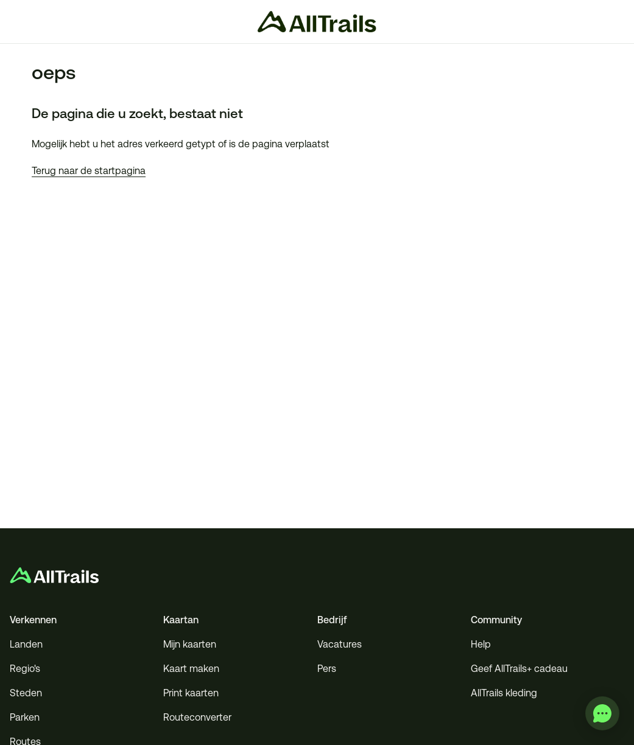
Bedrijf (332, 620)
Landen (26, 644)
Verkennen (33, 620)
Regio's (25, 668)
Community (496, 620)
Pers (326, 668)
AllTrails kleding (504, 693)
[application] (602, 713)
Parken (25, 717)
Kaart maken (191, 668)
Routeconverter (197, 717)
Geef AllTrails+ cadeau (519, 668)
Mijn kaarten (189, 644)
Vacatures (339, 644)
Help (481, 644)
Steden (26, 693)
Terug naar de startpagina (89, 171)
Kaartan (181, 620)
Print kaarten (191, 693)
